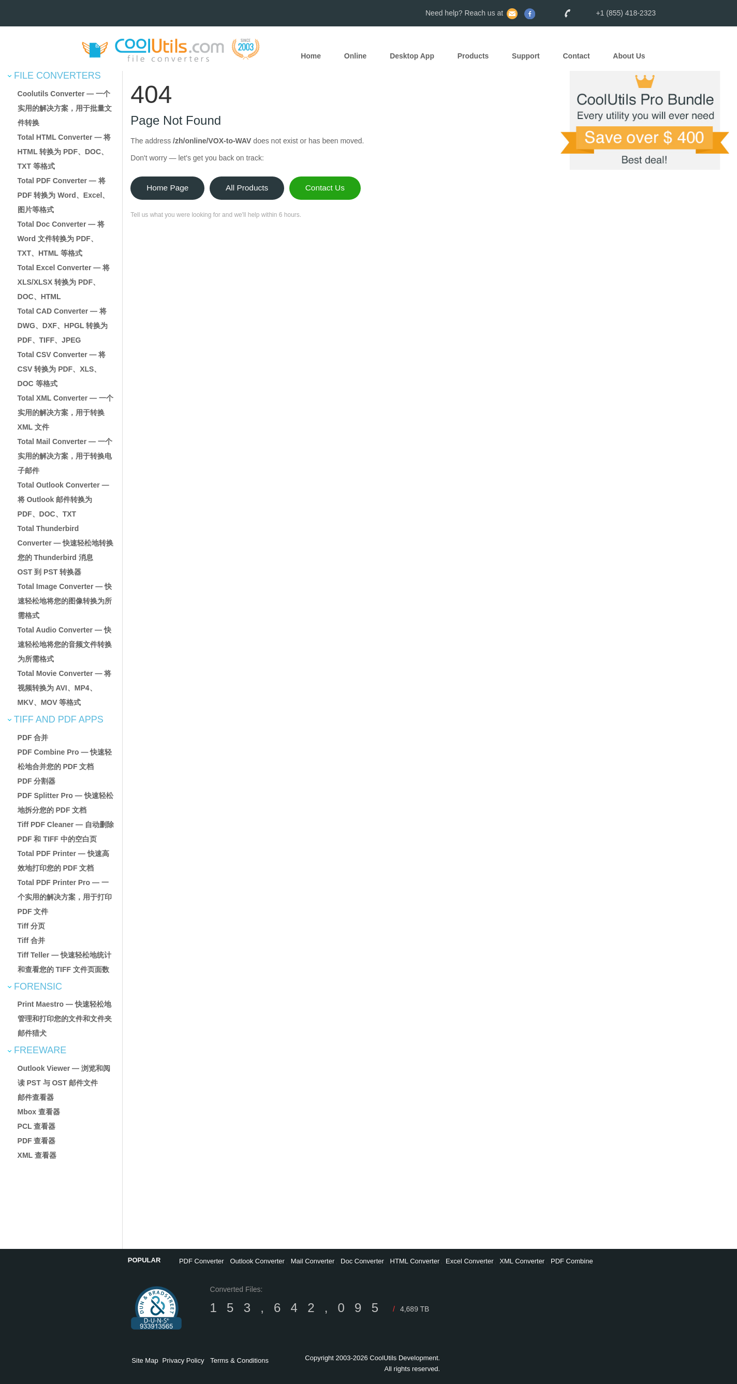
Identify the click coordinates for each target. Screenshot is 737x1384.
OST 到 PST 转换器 (50, 572)
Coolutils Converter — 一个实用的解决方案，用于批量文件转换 (65, 108)
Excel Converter (469, 1261)
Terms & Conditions (239, 1360)
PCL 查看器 (37, 1126)
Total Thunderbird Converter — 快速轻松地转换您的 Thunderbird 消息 (66, 543)
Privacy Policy (183, 1360)
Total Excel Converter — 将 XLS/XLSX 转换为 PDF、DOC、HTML (64, 282)
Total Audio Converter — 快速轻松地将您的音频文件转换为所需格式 (65, 644)
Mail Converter (313, 1261)
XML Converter (521, 1261)
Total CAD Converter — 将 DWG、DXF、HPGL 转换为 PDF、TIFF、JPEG (63, 325)
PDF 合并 (33, 737)
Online (355, 56)
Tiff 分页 (31, 926)
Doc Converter (362, 1261)
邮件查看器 (36, 1097)
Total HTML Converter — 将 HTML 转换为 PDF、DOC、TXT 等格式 (64, 151)
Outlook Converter (257, 1261)
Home (311, 56)
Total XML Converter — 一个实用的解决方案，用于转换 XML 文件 (65, 412)
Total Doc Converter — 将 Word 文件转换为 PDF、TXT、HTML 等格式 (61, 238)
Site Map (144, 1360)
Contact (576, 56)
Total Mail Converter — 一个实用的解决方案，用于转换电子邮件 (65, 456)
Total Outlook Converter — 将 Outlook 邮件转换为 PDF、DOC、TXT (63, 499)
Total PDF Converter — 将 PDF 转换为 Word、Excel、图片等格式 (64, 195)
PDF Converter (201, 1261)
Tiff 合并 (31, 940)
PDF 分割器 (37, 781)
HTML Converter (415, 1261)
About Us (629, 56)
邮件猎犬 (32, 1033)
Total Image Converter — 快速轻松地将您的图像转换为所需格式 (65, 601)
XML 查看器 (37, 1155)
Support (526, 56)
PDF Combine (572, 1261)
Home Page (167, 187)
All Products (247, 187)
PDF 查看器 (37, 1141)
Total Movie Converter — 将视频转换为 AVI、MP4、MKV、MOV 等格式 (65, 687)
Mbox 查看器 (39, 1112)
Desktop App (412, 56)
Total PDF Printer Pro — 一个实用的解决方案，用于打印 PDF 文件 (65, 897)
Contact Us (325, 187)
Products (473, 56)
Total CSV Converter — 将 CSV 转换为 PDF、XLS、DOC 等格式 (62, 369)
